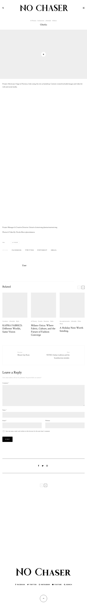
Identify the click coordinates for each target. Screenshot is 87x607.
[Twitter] (32, 588)
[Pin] (42, 250)
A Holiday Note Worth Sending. (71, 329)
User (24, 265)
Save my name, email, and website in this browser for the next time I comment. (28, 435)
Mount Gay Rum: (29, 353)
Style (17, 321)
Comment (5, 383)
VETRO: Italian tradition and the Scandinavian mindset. (57, 355)
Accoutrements (65, 321)
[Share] (17, 250)
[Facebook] (20, 588)
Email (4, 424)
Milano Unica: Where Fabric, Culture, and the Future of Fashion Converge (43, 330)
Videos (54, 20)
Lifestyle (48, 20)
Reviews (46, 321)
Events (40, 321)
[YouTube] (57, 588)
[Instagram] (44, 588)
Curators (5, 321)
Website (47, 424)
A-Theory (33, 20)
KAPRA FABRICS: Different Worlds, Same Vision (12, 328)
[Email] (54, 250)
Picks (79, 321)
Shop (61, 324)
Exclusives (41, 20)
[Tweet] (29, 250)
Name (4, 414)
